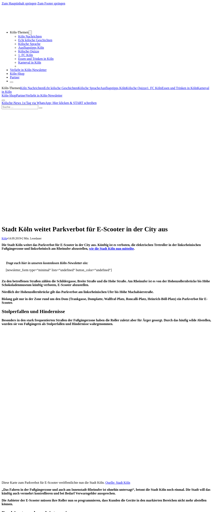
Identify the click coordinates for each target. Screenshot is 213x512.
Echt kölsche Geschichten (35, 40)
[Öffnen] (11, 82)
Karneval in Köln (29, 62)
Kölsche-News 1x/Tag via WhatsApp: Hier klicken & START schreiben (49, 103)
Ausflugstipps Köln (31, 47)
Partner (14, 77)
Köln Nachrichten (30, 36)
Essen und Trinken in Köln (36, 58)
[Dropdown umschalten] (30, 32)
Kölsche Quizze (28, 51)
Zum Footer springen (51, 3)
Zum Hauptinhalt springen (19, 3)
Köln (4, 238)
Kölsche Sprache (29, 44)
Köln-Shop (9, 95)
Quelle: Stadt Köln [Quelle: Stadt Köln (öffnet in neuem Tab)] (117, 482)
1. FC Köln (25, 55)
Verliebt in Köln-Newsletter (28, 70)
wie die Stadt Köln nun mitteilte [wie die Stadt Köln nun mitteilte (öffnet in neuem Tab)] (111, 248)
